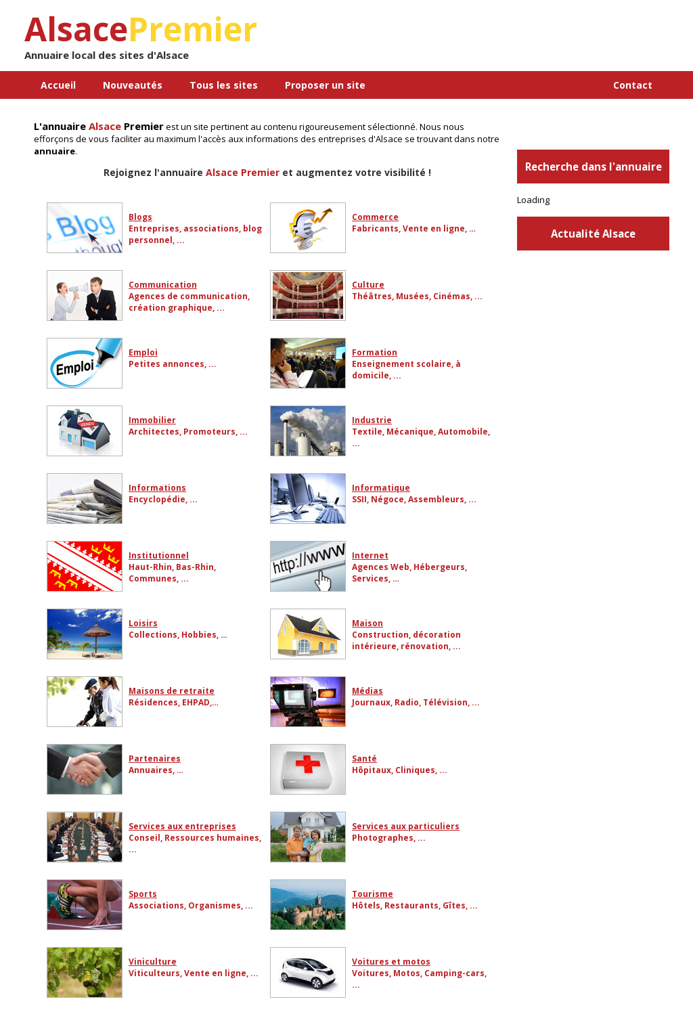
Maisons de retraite (172, 691)
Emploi (143, 352)
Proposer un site (325, 85)
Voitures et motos (391, 961)
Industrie (372, 420)
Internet (370, 555)
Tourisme (372, 894)
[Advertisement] (511, 40)
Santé (364, 758)
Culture (368, 284)
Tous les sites (223, 85)
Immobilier (152, 420)
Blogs (140, 217)
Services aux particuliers (406, 826)
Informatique (381, 487)
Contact (632, 85)
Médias (367, 691)
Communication (163, 284)
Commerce (375, 217)
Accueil (58, 85)
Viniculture (153, 961)
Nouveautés (132, 85)
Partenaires (155, 758)
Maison (367, 623)
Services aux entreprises (182, 826)
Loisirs (143, 623)
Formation (374, 352)
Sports (143, 894)
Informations (157, 487)
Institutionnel (159, 555)
